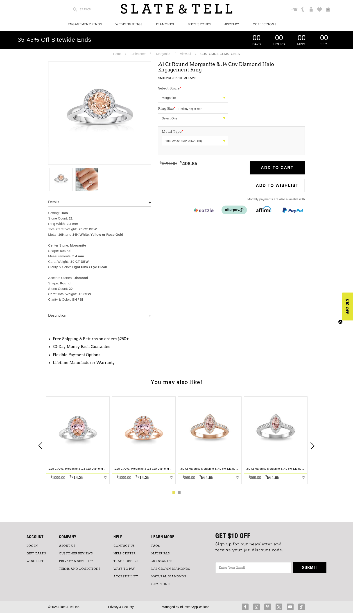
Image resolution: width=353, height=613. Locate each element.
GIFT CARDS (36, 553)
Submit (309, 567)
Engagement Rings (85, 24)
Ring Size (180, 108)
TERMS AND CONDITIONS (79, 568)
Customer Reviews (76, 553)
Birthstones (199, 24)
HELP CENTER (124, 553)
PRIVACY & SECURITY (76, 561)
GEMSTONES (161, 584)
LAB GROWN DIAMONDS (170, 568)
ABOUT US (67, 545)
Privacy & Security (121, 607)
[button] (347, 306)
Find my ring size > (190, 108)
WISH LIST (35, 561)
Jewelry (231, 24)
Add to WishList (277, 185)
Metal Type (172, 131)
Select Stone (169, 88)
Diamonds (165, 24)
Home (117, 54)
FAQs (155, 545)
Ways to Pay (124, 568)
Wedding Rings (129, 24)
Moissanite (161, 561)
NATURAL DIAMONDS (168, 576)
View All (185, 54)
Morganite (163, 54)
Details (53, 202)
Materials (160, 553)
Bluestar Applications (194, 607)
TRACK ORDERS (125, 561)
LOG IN (32, 545)
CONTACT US (124, 545)
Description (57, 315)
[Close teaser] (340, 322)
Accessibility (125, 576)
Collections (264, 24)
